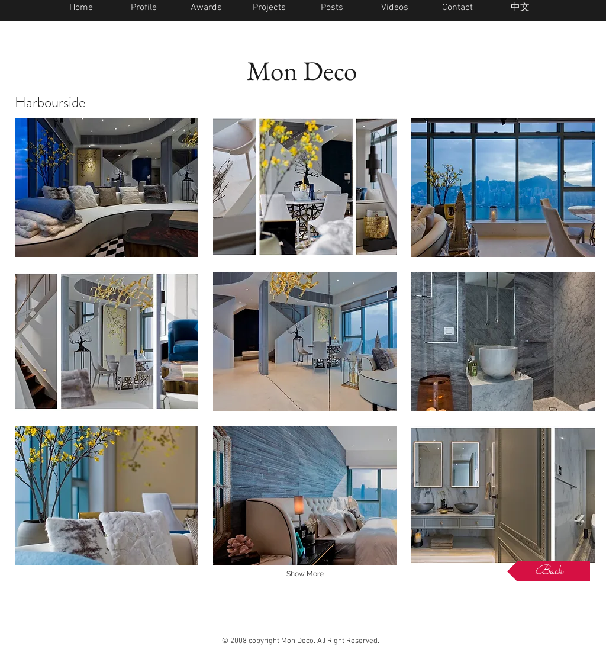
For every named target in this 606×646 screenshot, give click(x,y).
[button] (106, 187)
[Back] (548, 571)
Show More (305, 574)
